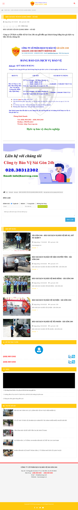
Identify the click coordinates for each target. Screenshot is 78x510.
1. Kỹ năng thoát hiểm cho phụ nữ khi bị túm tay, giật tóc (19, 390)
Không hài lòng (42, 203)
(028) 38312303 (9, 362)
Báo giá (7, 10)
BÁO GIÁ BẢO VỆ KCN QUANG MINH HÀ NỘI (30, 192)
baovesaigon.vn (42, 477)
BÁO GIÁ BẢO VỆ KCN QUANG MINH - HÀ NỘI (23, 10)
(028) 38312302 (9, 356)
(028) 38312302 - (37, 473)
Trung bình (30, 203)
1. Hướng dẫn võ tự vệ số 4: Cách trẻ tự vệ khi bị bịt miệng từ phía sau (23, 394)
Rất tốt (23, 203)
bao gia (16, 192)
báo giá (11, 192)
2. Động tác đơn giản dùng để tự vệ (13, 398)
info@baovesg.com (41, 475)
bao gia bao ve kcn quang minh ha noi (53, 192)
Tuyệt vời (15, 203)
